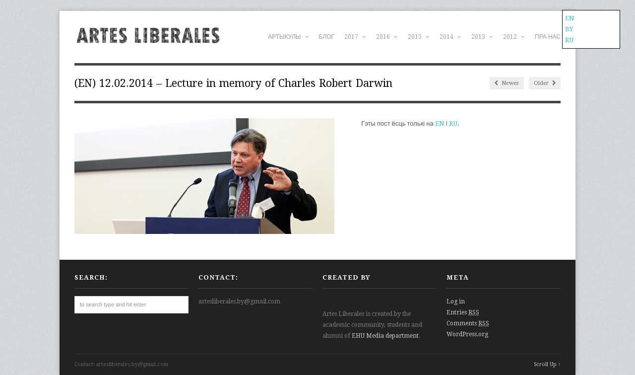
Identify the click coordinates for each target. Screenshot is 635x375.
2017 (355, 36)
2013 (482, 36)
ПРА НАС (548, 36)
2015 (419, 36)
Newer (507, 83)
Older (545, 83)
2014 (450, 36)
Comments (467, 323)
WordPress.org (467, 334)
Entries (462, 312)
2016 (387, 36)
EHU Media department (385, 335)
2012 (514, 36)
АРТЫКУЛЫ (288, 36)
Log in (455, 301)
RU (453, 123)
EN (439, 123)
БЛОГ (327, 36)
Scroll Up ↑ (547, 364)
